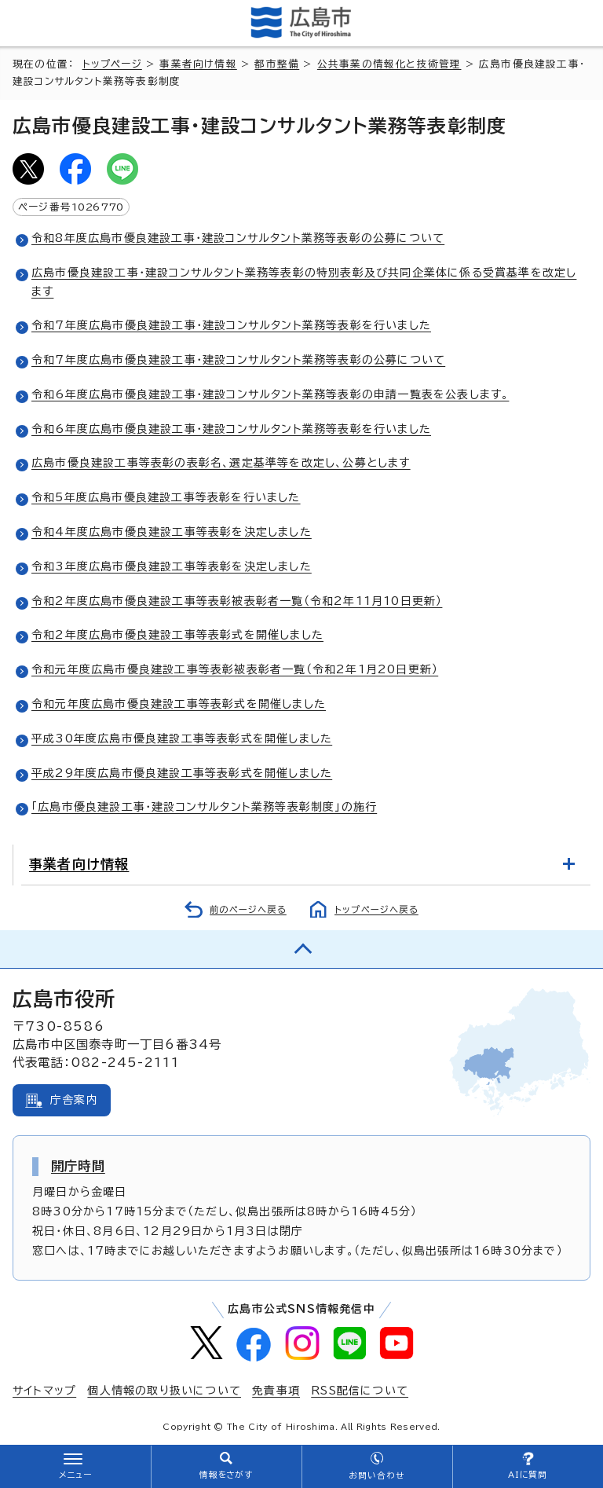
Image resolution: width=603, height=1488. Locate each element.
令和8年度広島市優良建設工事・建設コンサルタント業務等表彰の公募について (237, 238)
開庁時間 (78, 1166)
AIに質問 (528, 1475)
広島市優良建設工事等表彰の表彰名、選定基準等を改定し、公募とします (221, 462)
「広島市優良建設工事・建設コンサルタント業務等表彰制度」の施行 (204, 806)
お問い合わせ (376, 1475)
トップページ (112, 64)
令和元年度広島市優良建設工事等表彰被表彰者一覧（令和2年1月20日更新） (234, 669)
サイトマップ (44, 1390)
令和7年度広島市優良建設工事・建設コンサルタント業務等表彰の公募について (238, 359)
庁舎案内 (74, 1099)
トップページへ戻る (376, 909)
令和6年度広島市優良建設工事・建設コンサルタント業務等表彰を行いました (231, 428)
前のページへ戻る (248, 909)
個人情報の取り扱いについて (164, 1390)
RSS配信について (359, 1390)
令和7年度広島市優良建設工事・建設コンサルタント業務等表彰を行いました (231, 325)
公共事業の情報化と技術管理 (389, 64)
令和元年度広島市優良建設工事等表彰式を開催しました (178, 703)
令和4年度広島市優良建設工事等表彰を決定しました (171, 531)
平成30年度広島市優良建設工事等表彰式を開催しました (181, 738)
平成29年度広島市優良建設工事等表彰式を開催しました (181, 773)
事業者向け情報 (197, 64)
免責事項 (276, 1390)
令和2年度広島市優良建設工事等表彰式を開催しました (177, 634)
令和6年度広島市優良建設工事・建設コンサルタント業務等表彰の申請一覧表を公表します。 (270, 394)
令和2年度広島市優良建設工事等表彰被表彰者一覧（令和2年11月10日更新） (236, 601)
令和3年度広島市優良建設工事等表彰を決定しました (171, 566)
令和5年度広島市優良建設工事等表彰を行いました (166, 497)
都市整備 (276, 64)
